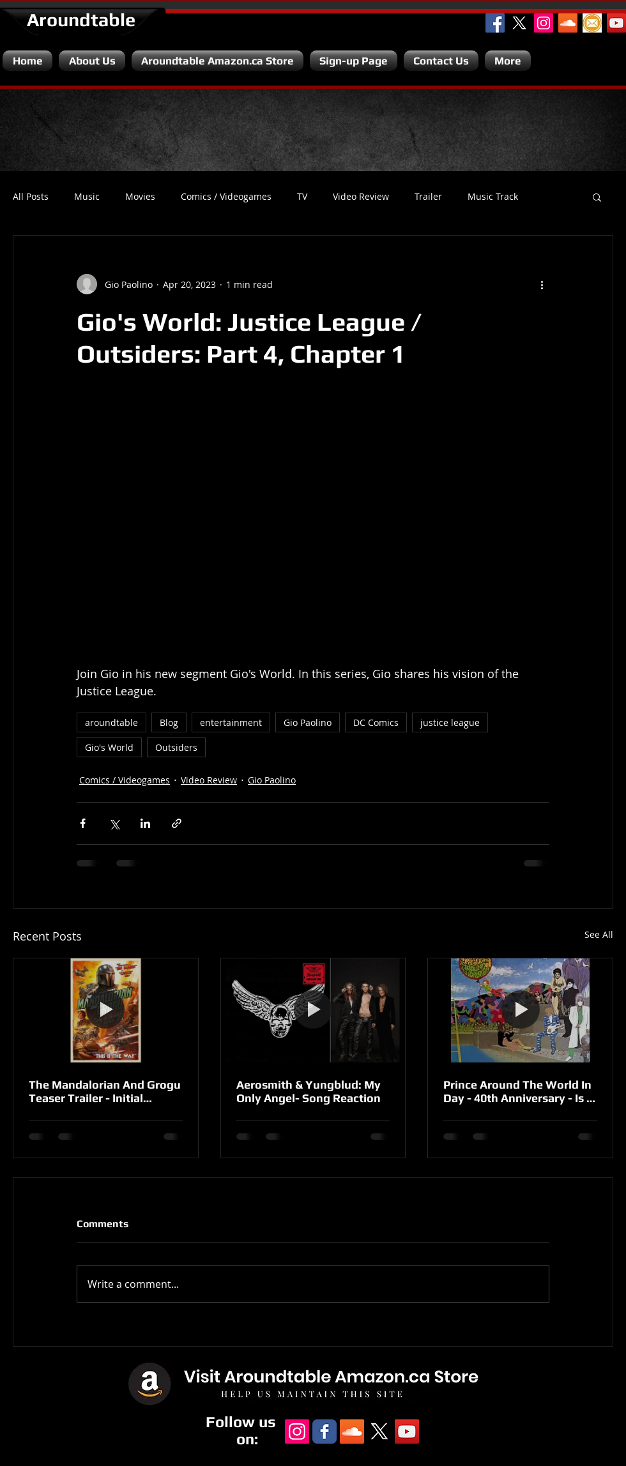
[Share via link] (177, 823)
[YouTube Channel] (616, 23)
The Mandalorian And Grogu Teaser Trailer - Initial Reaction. (105, 1091)
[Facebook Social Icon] (495, 23)
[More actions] (541, 284)
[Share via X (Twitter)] (114, 823)
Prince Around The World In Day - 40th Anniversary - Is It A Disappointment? (518, 1091)
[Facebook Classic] (324, 1431)
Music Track (493, 196)
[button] (597, 197)
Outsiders (176, 747)
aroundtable (111, 722)
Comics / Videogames (226, 196)
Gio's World (109, 747)
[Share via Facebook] (83, 823)
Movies (140, 196)
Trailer (428, 196)
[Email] (592, 23)
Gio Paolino (308, 722)
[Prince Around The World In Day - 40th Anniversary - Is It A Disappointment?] (520, 1010)
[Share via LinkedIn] (145, 823)
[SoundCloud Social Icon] (567, 23)
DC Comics (376, 722)
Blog (169, 722)
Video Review (361, 196)
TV (302, 196)
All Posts (31, 196)
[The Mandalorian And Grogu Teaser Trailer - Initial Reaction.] (105, 1010)
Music (87, 196)
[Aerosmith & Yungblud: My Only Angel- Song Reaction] (313, 1010)
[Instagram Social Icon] (543, 23)
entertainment (231, 722)
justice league (450, 722)
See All (598, 934)
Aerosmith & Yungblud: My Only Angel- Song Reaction (308, 1091)
